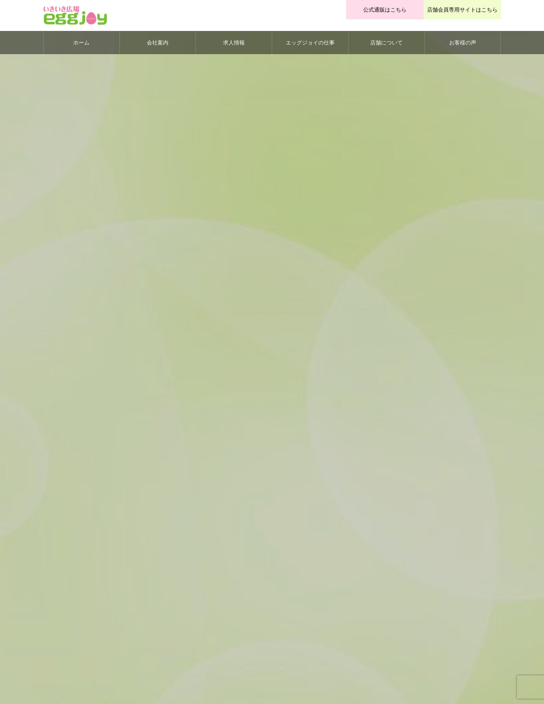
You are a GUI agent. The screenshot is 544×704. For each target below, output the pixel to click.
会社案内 (157, 42)
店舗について (386, 42)
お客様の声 (462, 42)
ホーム (81, 42)
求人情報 (234, 42)
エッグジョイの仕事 (310, 42)
